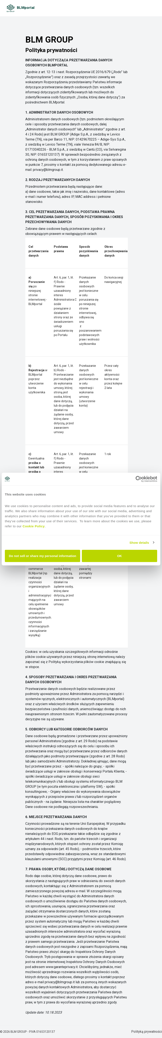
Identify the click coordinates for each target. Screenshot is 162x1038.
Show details (139, 542)
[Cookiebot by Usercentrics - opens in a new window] (138, 479)
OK (119, 556)
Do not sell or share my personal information (42, 556)
